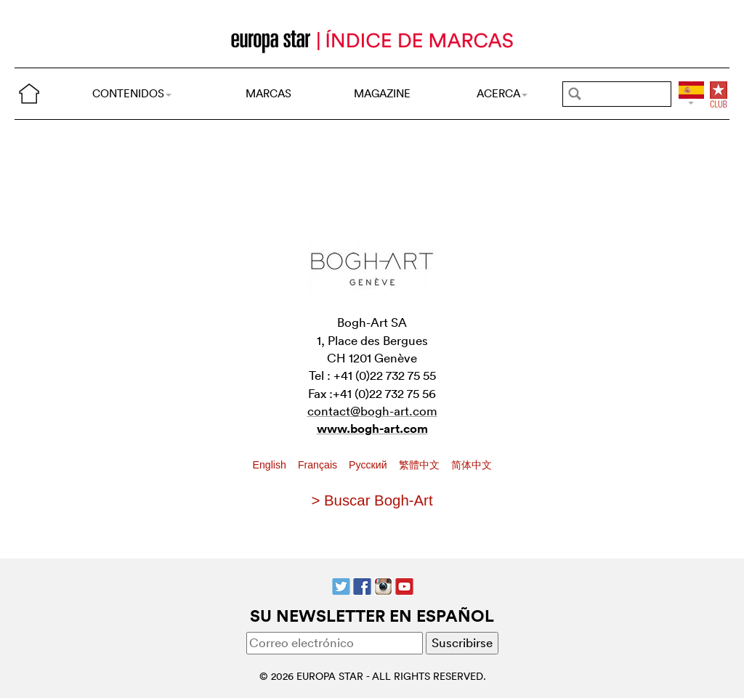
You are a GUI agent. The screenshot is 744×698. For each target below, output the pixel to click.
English (271, 465)
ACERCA (502, 93)
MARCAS (268, 93)
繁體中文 (420, 465)
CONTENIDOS (131, 93)
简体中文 (471, 465)
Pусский (369, 465)
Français (319, 465)
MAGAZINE (382, 93)
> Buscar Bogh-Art (371, 500)
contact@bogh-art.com (372, 410)
